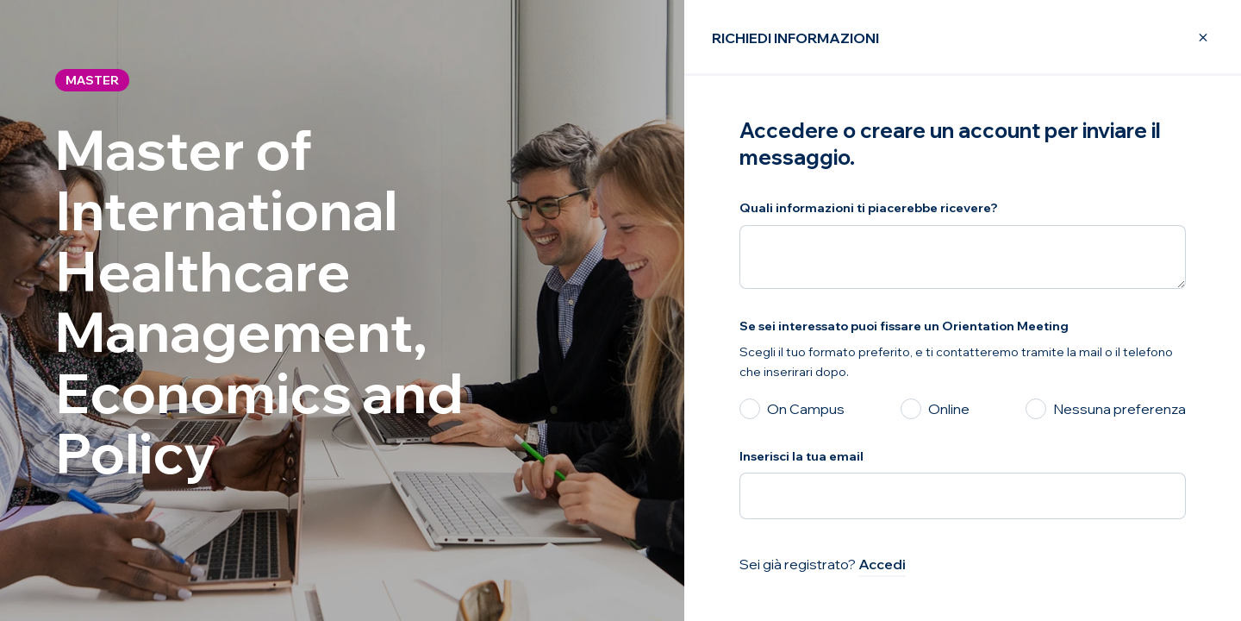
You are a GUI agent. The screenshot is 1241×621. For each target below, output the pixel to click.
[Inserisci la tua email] (962, 496)
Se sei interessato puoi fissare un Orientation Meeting (904, 326)
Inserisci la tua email (801, 456)
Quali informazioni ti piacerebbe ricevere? (868, 208)
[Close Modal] (1192, 38)
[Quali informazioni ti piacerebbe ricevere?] (962, 257)
